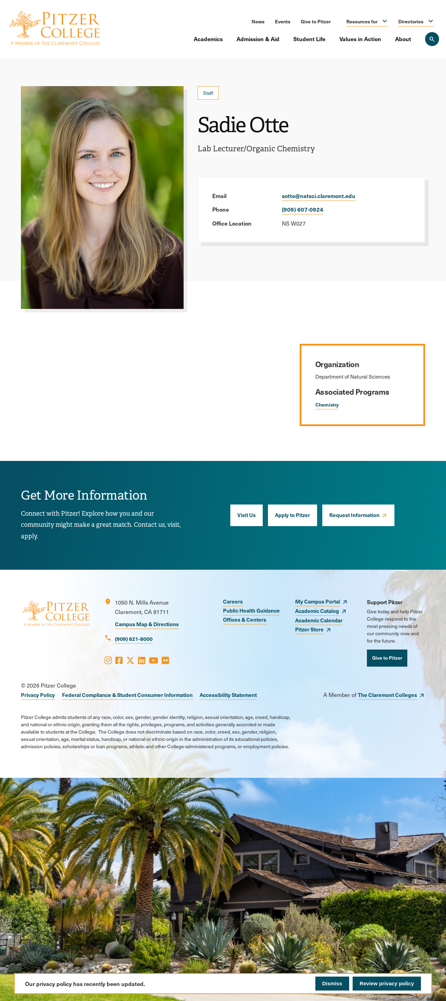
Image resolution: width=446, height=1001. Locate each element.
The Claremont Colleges (387, 694)
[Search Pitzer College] (432, 39)
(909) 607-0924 (302, 209)
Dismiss (332, 983)
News (258, 21)
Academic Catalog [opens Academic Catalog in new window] (317, 610)
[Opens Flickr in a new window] (165, 660)
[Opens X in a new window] (130, 660)
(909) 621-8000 (134, 638)
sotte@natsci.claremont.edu (318, 195)
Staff (208, 93)
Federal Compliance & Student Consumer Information (127, 694)
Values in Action (360, 39)
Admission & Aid (258, 39)
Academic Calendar (319, 620)
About (403, 39)
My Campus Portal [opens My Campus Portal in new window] (317, 601)
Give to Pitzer (316, 21)
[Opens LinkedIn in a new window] (141, 660)
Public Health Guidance (251, 610)
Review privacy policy (387, 983)
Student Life (309, 39)
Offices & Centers (244, 619)
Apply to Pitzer (292, 514)
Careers (233, 601)
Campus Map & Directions (147, 624)
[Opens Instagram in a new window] (108, 660)
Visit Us (246, 514)
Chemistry (327, 404)
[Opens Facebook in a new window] (119, 660)
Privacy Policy (38, 694)
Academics (208, 39)
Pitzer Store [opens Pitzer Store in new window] (309, 629)
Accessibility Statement (228, 694)
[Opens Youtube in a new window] (153, 660)
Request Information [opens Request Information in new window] (354, 514)
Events (282, 21)
